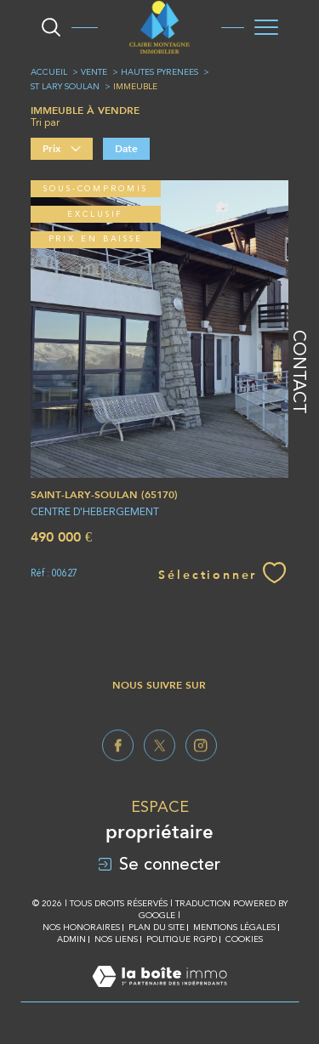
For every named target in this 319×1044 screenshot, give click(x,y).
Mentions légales (234, 927)
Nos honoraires (81, 927)
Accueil (49, 72)
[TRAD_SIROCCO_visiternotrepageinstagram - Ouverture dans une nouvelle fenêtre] (201, 766)
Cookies (244, 939)
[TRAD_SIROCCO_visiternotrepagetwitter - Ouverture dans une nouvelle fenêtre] (159, 766)
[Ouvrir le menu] (266, 27)
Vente (94, 72)
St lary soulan (65, 86)
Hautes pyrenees (159, 72)
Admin (71, 939)
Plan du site (156, 927)
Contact (299, 372)
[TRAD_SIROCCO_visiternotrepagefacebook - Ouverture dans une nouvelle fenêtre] (118, 766)
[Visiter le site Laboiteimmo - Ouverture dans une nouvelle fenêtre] (159, 994)
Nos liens (116, 939)
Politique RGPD (181, 939)
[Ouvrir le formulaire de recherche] (51, 27)
